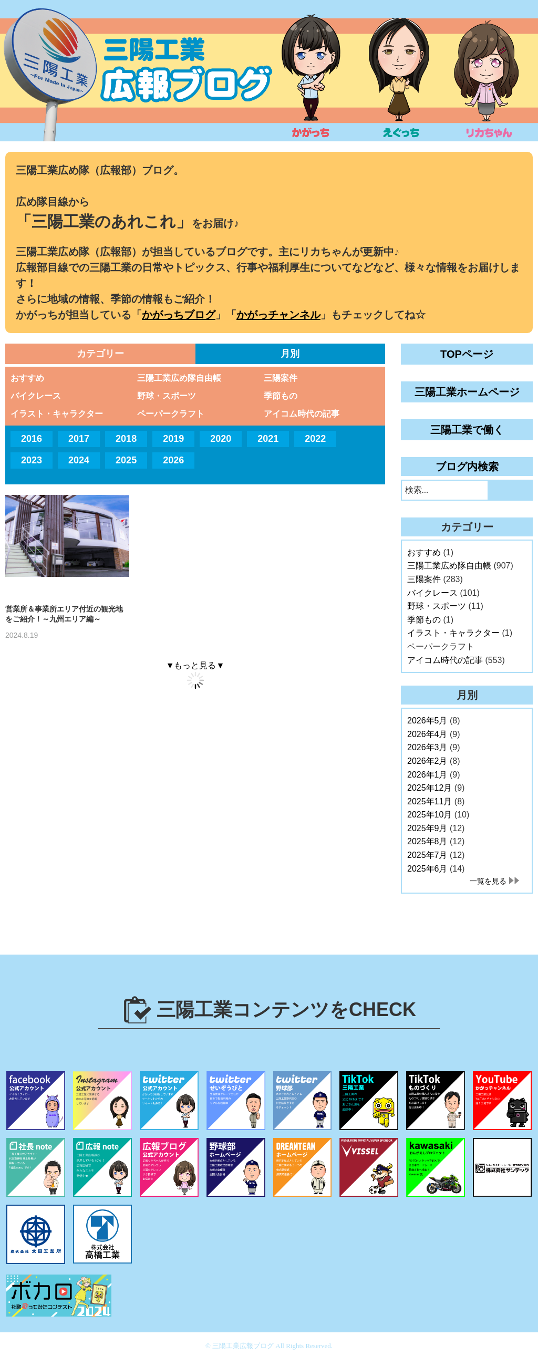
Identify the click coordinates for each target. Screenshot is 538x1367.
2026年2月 (427, 761)
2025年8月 (427, 841)
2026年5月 (427, 720)
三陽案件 (280, 378)
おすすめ (27, 378)
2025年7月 (427, 855)
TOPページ (466, 354)
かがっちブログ (178, 314)
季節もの (280, 395)
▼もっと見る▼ (195, 665)
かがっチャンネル (278, 314)
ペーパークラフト (170, 413)
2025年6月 (427, 868)
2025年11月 (429, 801)
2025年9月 (427, 828)
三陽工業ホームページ (467, 392)
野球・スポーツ (166, 395)
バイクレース (36, 395)
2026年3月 (427, 747)
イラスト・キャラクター (57, 413)
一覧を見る (488, 881)
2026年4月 (427, 734)
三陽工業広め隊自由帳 (179, 378)
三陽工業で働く (467, 430)
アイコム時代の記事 (301, 413)
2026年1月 (427, 774)
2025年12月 (429, 787)
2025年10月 (429, 814)
